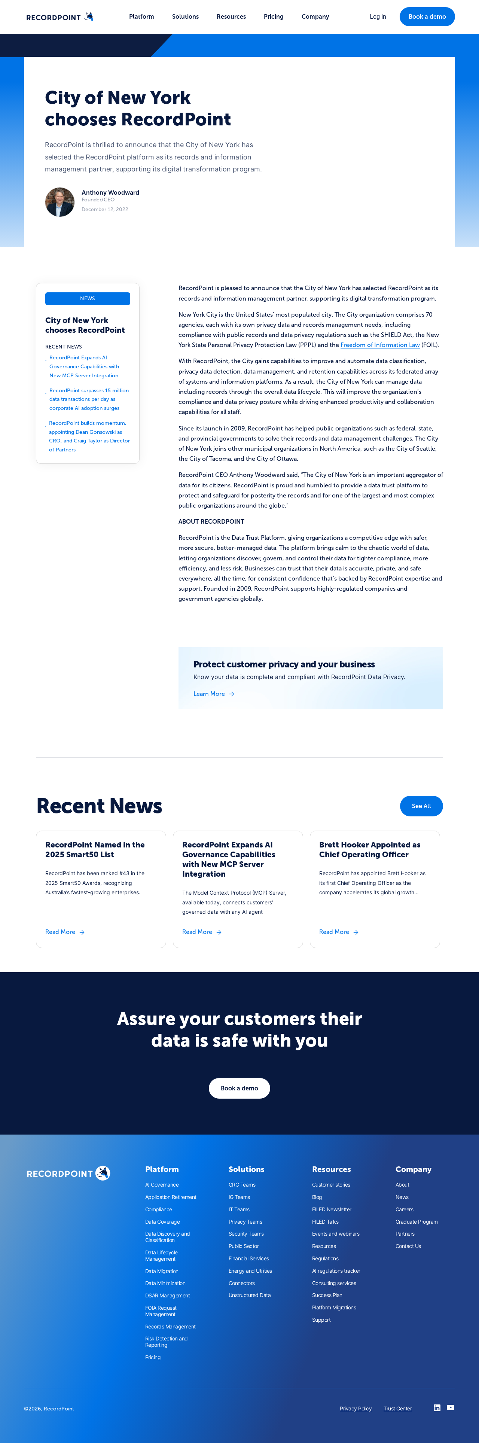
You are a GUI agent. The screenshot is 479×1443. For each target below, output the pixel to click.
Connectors (242, 1283)
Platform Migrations (334, 1307)
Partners (405, 1234)
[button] (142, 16)
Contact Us (408, 1246)
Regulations (325, 1258)
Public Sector (244, 1246)
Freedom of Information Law (380, 344)
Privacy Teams (245, 1222)
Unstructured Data (250, 1295)
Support (321, 1320)
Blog (317, 1197)
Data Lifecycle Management (161, 1255)
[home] (60, 17)
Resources (324, 1246)
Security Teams (246, 1234)
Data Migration (162, 1271)
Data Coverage (162, 1222)
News (402, 1197)
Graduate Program (417, 1222)
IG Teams (239, 1197)
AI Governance (162, 1185)
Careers (405, 1209)
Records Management (170, 1327)
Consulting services (334, 1283)
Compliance (158, 1209)
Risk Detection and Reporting (166, 1342)
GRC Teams (242, 1185)
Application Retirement (170, 1197)
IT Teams (239, 1209)
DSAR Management (167, 1296)
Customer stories (331, 1185)
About (402, 1185)
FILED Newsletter (331, 1209)
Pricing (274, 16)
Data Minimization (165, 1283)
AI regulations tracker (336, 1271)
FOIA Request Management (161, 1311)
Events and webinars (336, 1234)
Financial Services (249, 1258)
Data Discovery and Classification (167, 1237)
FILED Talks (325, 1222)
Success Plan (327, 1295)
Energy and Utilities (250, 1271)
